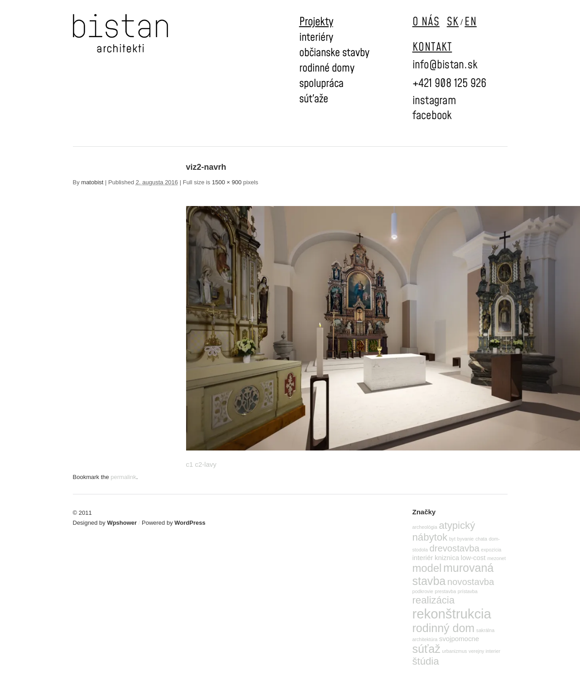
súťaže (313, 99)
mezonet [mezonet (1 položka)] (496, 558)
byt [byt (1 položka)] (452, 538)
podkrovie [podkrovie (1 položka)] (422, 591)
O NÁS (426, 22)
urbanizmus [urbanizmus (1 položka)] (454, 651)
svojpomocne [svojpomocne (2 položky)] (459, 638)
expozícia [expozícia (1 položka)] (491, 549)
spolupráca (321, 83)
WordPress (189, 522)
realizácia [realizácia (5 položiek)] (433, 600)
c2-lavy (206, 464)
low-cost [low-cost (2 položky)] (473, 557)
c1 (189, 464)
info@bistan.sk (445, 65)
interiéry (316, 37)
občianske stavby (334, 53)
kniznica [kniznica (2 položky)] (447, 557)
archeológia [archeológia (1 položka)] (424, 527)
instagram (434, 101)
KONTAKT (432, 47)
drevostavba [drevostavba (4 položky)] (454, 548)
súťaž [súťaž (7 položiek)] (426, 648)
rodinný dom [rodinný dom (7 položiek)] (443, 628)
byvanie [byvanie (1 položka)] (465, 538)
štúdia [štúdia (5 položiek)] (425, 661)
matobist (92, 182)
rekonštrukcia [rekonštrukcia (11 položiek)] (451, 613)
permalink (123, 477)
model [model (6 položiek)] (427, 568)
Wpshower (122, 522)
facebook (432, 116)
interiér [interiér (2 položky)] (422, 557)
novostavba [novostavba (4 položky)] (470, 582)
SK (453, 22)
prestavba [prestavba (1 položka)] (445, 591)
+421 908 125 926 (449, 83)
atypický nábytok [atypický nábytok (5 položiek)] (443, 531)
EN (471, 22)
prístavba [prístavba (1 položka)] (468, 591)
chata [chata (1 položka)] (481, 538)
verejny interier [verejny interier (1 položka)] (484, 651)
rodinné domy (327, 68)
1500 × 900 (226, 182)
